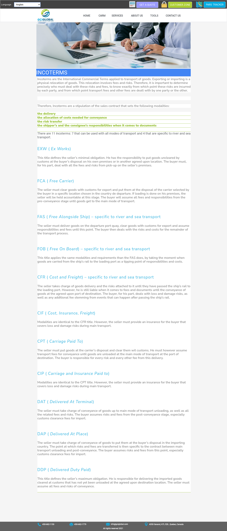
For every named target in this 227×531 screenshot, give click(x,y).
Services (117, 15)
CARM (102, 15)
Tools (154, 15)
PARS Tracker (215, 4)
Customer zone (180, 4)
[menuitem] (86, 15)
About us (137, 15)
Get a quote (147, 4)
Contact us (173, 15)
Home (86, 15)
